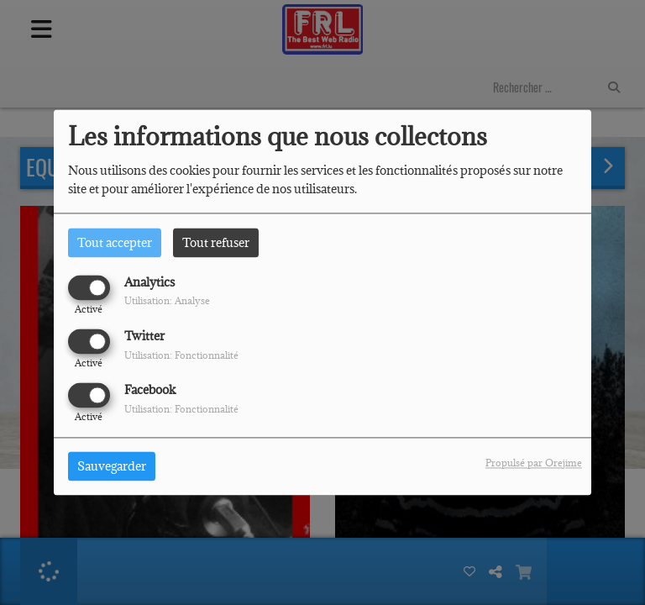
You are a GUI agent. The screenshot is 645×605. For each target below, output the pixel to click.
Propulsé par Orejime (533, 463)
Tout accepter (114, 242)
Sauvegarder (111, 467)
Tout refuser (215, 242)
